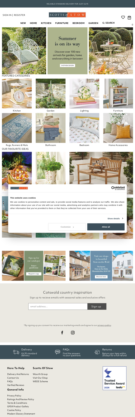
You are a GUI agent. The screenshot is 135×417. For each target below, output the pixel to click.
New (23, 23)
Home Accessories (118, 145)
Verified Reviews (15, 385)
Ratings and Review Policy (20, 399)
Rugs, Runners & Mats (17, 145)
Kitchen (46, 23)
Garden (93, 23)
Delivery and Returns (18, 374)
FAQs (10, 381)
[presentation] (67, 316)
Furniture (62, 23)
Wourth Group (40, 374)
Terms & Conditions (17, 403)
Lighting (84, 110)
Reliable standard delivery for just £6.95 (67, 4)
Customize (67, 227)
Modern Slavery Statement (21, 413)
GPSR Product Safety (18, 406)
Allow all (106, 227)
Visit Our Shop (40, 378)
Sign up (96, 306)
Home (33, 23)
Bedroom (79, 23)
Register (19, 15)
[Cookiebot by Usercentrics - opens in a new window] (113, 188)
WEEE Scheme (40, 381)
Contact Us (13, 378)
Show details (114, 218)
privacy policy (104, 325)
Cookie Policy (14, 410)
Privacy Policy (14, 395)
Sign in (7, 15)
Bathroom (50, 145)
